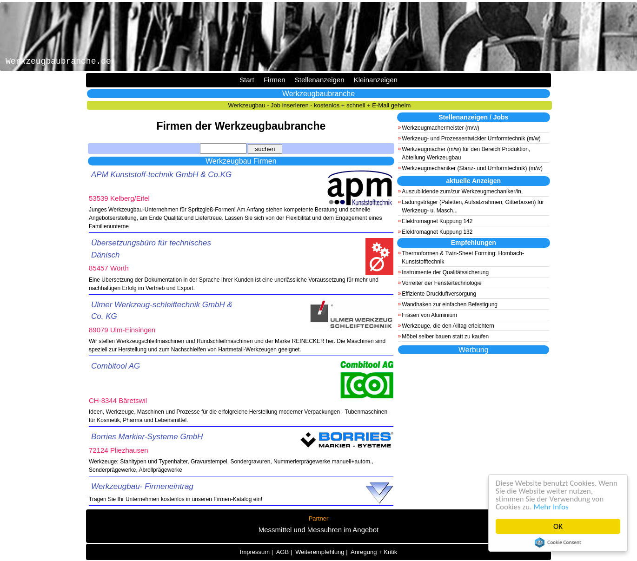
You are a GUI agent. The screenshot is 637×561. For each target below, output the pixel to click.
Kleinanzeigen (376, 80)
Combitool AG (115, 366)
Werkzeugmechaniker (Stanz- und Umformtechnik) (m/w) (472, 168)
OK (558, 526)
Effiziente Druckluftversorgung (439, 293)
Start (246, 80)
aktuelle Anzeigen (473, 181)
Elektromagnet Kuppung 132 (437, 232)
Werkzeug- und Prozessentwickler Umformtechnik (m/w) (471, 138)
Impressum (255, 551)
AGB (282, 551)
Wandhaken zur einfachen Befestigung (450, 304)
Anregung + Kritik (374, 551)
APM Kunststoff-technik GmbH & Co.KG (161, 174)
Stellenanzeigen (320, 80)
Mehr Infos (551, 507)
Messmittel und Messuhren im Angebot (318, 530)
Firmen (274, 80)
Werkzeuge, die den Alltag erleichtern (448, 326)
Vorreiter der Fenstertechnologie (441, 283)
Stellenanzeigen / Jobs (473, 117)
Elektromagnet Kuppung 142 (437, 221)
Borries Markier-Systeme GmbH (147, 436)
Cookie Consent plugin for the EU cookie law (558, 542)
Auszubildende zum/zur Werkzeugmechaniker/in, (462, 191)
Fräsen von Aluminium (429, 315)
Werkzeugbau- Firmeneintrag (142, 486)
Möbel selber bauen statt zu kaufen (445, 336)
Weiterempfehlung (319, 551)
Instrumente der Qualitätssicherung (445, 272)
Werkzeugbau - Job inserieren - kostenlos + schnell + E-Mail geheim (319, 105)
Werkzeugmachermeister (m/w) (440, 128)
